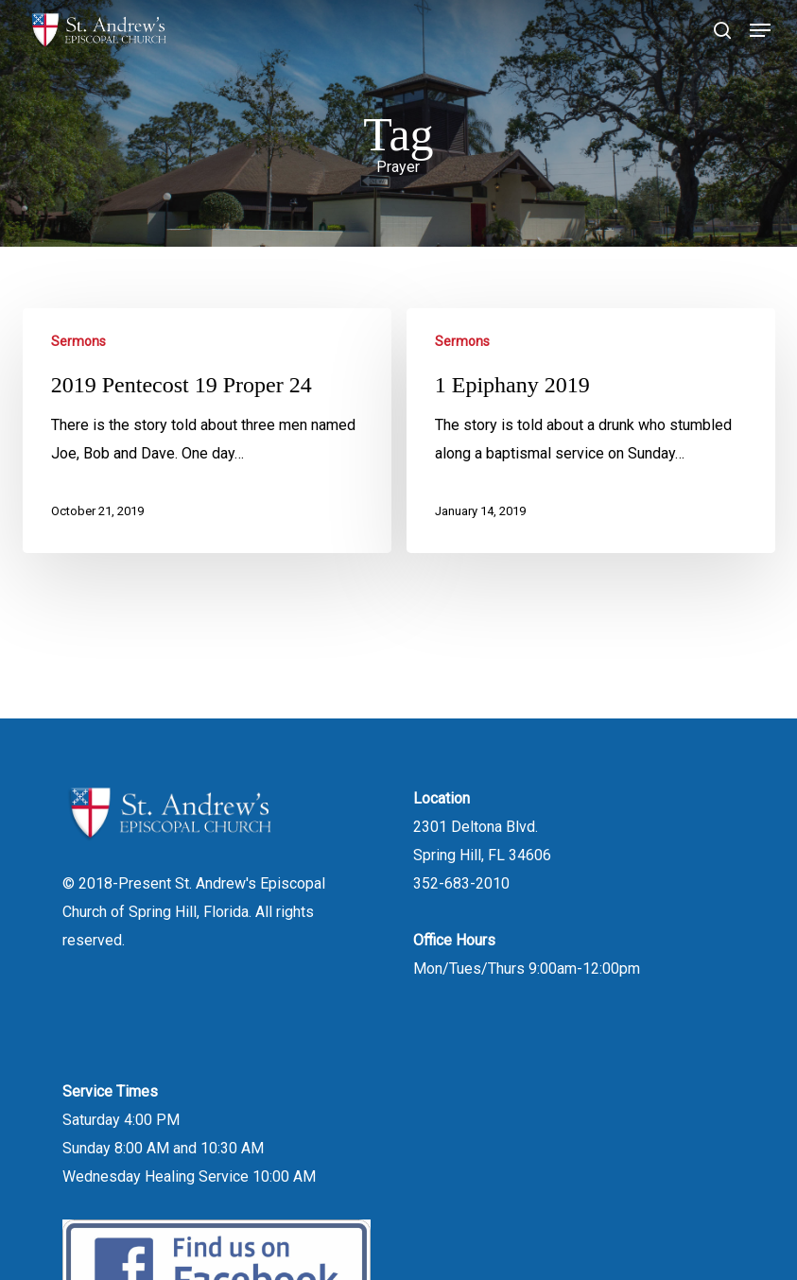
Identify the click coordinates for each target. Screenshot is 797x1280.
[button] (760, 30)
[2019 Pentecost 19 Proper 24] (207, 430)
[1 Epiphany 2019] (591, 430)
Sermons (78, 341)
